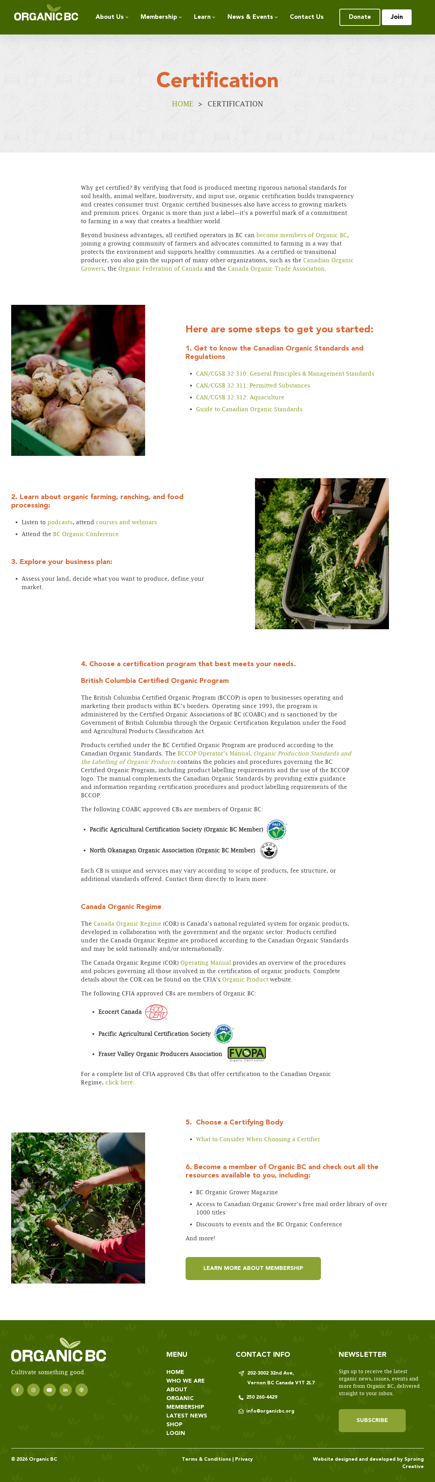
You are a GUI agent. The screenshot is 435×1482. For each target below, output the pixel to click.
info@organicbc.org (270, 1411)
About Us (110, 17)
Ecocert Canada (132, 1012)
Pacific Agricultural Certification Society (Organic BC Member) (188, 829)
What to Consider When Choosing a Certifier (258, 1139)
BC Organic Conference (85, 534)
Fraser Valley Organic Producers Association (160, 1054)
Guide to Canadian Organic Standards (249, 409)
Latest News (186, 1416)
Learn (202, 17)
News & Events (250, 17)
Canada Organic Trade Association (276, 268)
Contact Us (307, 17)
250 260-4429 (261, 1397)
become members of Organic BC (301, 235)
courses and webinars (125, 522)
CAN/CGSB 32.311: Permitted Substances (253, 385)
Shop (174, 1425)
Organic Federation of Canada (161, 268)
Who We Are (185, 1381)
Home (182, 104)
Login (175, 1433)
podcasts (59, 522)
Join (397, 17)
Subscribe (372, 1420)
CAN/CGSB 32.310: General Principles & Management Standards (285, 373)
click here (119, 1082)
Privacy (244, 1459)
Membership (159, 17)
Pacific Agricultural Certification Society (166, 1034)
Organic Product (245, 979)
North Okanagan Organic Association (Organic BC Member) (184, 850)
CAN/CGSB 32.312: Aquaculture (240, 397)
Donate (360, 17)
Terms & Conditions (206, 1459)
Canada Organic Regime (126, 923)
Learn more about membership (253, 1268)
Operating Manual (205, 963)
